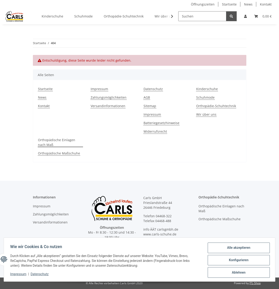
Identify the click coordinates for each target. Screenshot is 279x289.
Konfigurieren (237, 261)
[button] (245, 16)
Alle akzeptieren (237, 249)
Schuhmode (83, 16)
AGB (147, 97)
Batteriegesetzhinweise (161, 123)
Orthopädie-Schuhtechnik (124, 16)
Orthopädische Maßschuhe (59, 153)
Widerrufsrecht (155, 131)
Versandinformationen (108, 106)
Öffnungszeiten (203, 4)
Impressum (19, 275)
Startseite (229, 4)
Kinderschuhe (52, 16)
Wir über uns (206, 114)
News (248, 4)
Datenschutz (41, 275)
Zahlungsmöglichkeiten (109, 97)
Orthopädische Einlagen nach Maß (56, 142)
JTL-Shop (255, 283)
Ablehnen (237, 273)
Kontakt (266, 4)
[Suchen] (202, 16)
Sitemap (150, 106)
